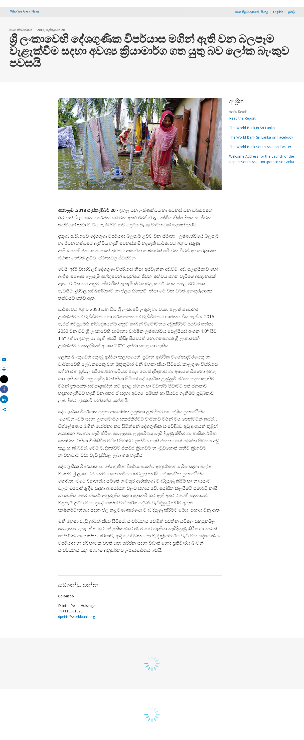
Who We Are (19, 11)
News (36, 11)
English (278, 12)
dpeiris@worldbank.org (76, 616)
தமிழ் (291, 12)
